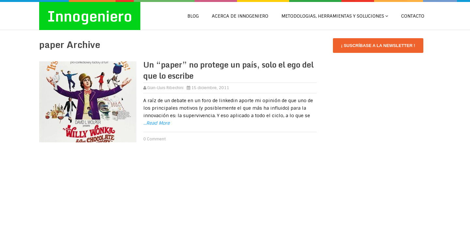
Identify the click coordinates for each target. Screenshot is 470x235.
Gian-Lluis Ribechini (165, 87)
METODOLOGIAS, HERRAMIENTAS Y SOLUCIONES (332, 16)
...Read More (156, 123)
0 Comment (154, 139)
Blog (193, 16)
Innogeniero (89, 16)
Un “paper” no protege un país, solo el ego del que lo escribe (228, 70)
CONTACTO (412, 16)
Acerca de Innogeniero (240, 16)
